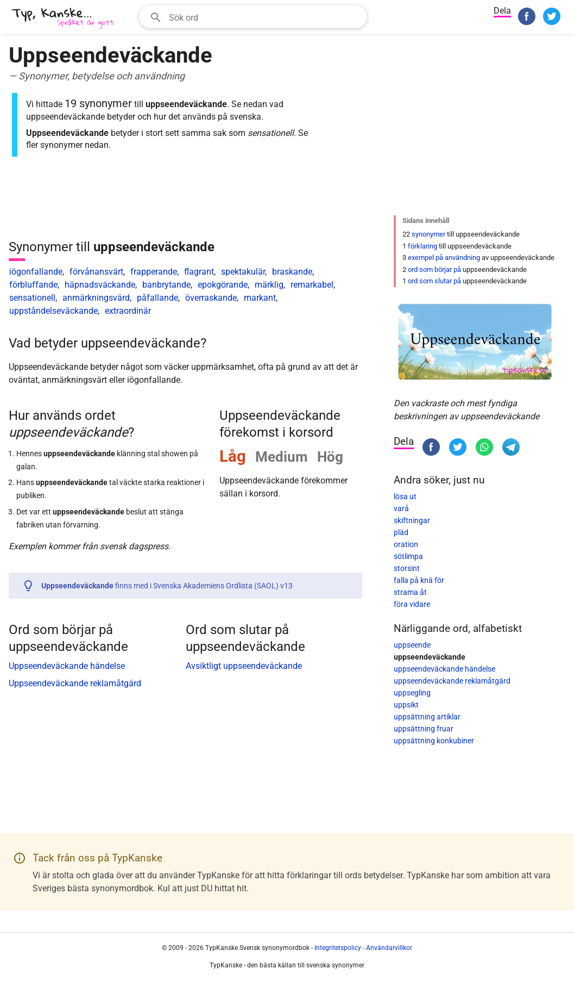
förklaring (422, 246)
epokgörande (223, 285)
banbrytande (166, 285)
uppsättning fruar (423, 728)
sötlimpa (408, 556)
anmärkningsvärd (96, 298)
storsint (407, 568)
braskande (292, 271)
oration (406, 544)
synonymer (428, 234)
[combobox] (253, 17)
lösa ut (405, 496)
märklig (269, 285)
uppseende (412, 645)
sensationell (32, 298)
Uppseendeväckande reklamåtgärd (75, 683)
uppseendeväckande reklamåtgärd (452, 680)
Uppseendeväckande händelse (67, 666)
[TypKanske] (63, 18)
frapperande (153, 271)
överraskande (211, 298)
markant (260, 298)
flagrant (199, 271)
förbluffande (33, 285)
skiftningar (412, 520)
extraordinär (128, 311)
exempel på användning (444, 257)
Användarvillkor (389, 948)
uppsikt (406, 704)
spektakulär (243, 271)
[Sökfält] (264, 17)
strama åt (410, 592)
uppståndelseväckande (53, 311)
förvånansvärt (96, 271)
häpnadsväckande (100, 285)
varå (401, 508)
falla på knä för (419, 580)
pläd (401, 532)
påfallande (157, 298)
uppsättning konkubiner (434, 740)
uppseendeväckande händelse (444, 669)
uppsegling (412, 692)
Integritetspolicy (337, 948)
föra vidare (412, 604)
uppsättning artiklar (427, 716)
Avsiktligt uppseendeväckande (244, 666)
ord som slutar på (434, 281)
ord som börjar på (434, 269)
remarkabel (312, 285)
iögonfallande (35, 271)
